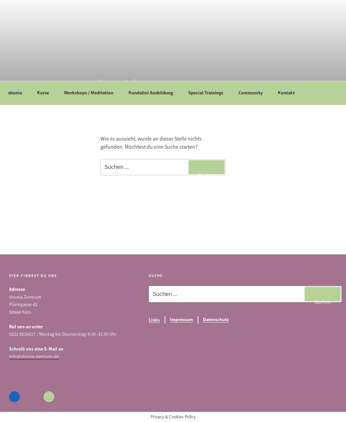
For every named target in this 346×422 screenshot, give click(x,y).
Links (154, 320)
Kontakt (289, 93)
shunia (18, 93)
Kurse (46, 93)
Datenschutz (216, 320)
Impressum (181, 320)
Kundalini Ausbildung (153, 93)
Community (253, 93)
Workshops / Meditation (92, 93)
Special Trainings (209, 93)
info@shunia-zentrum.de (34, 356)
